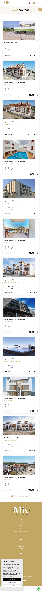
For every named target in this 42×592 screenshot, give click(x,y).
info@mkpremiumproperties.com (21, 555)
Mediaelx (23, 590)
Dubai (21, 528)
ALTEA (21, 548)
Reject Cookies (12, 585)
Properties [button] (21, 522)
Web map (32, 588)
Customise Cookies (12, 582)
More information (7, 576)
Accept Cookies (12, 579)
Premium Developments (21, 531)
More (21, 525)
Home (21, 519)
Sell (21, 534)
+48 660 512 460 (25, 563)
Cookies (28, 588)
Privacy (23, 588)
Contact (21, 537)
